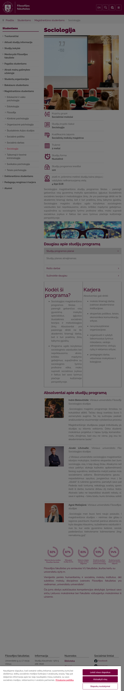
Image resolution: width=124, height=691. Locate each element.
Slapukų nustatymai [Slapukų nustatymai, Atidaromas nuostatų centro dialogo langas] (100, 686)
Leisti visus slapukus (100, 672)
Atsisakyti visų (100, 679)
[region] (60, 678)
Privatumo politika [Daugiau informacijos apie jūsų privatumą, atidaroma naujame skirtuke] (65, 680)
